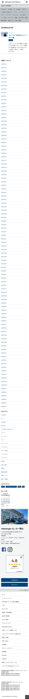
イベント (16, 12)
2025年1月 (3, 117)
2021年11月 (4, 253)
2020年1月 (3, 331)
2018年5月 (3, 403)
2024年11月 (4, 124)
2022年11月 (4, 210)
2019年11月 (4, 338)
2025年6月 (3, 99)
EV (14, 9)
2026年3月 (3, 67)
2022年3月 (3, 239)
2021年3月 (3, 281)
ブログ (3, 605)
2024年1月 (3, 160)
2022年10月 (4, 214)
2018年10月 (4, 385)
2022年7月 (3, 224)
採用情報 (4, 651)
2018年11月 (4, 381)
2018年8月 (3, 392)
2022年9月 (3, 217)
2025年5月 (3, 103)
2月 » (7, 506)
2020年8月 (3, 306)
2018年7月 (3, 395)
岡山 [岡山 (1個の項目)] (19, 486)
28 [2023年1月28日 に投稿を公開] (8, 503)
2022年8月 (3, 221)
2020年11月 (4, 296)
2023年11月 (4, 167)
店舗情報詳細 (14, 580)
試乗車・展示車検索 (7, 612)
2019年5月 (3, 360)
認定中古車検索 (6, 616)
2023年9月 (3, 174)
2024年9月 (3, 132)
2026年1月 (3, 74)
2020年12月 (4, 292)
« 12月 (2, 506)
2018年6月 (3, 399)
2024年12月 (4, 121)
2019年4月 (3, 363)
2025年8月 (3, 92)
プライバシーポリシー (7, 648)
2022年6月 (3, 228)
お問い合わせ (14, 584)
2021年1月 (3, 288)
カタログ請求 (5, 619)
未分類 (15, 17)
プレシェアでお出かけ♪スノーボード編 (18, 36)
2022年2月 (3, 242)
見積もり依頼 (5, 637)
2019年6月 (3, 356)
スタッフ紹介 (22, 14)
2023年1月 (3, 203)
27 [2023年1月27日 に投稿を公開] (6, 503)
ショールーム (15, 14)
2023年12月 (4, 164)
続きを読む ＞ (12, 51)
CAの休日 (10, 9)
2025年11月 (4, 82)
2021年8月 (3, 263)
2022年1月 (3, 246)
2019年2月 (3, 370)
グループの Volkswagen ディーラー (10, 666)
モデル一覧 (4, 609)
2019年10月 (4, 342)
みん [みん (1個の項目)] (3, 486)
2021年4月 (3, 278)
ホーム (3, 594)
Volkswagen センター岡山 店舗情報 (10, 601)
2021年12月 (4, 249)
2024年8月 (3, 135)
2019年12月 (4, 335)
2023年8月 (3, 178)
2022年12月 (4, 206)
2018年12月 (4, 378)
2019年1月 (3, 374)
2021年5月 (3, 274)
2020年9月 (3, 303)
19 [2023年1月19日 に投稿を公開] (5, 501)
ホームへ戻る (24, 590)
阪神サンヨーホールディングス (9, 662)
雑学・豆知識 (18, 20)
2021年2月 (3, 285)
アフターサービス (6, 623)
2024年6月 (3, 142)
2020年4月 (3, 321)
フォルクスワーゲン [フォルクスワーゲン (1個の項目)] (11, 486)
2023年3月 (3, 196)
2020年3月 (3, 324)
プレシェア (10, 17)
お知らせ (24, 9)
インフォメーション (7, 598)
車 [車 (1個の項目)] (23, 486)
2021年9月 (3, 260)
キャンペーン (22, 12)
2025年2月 (3, 114)
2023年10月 (4, 171)
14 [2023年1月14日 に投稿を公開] (8, 500)
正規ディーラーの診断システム (9, 630)
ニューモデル (4, 17)
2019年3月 (3, 367)
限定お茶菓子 (4, 20)
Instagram (18, 9)
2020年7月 (3, 310)
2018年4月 (3, 406)
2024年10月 (4, 128)
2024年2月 (3, 156)
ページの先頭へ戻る (27, 697)
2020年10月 (4, 299)
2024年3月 (3, 153)
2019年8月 (3, 349)
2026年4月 (3, 64)
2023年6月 (3, 185)
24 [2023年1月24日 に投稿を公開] (3, 503)
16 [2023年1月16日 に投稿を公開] (1, 501)
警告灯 (26, 17)
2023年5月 (3, 189)
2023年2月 (3, 199)
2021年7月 (3, 267)
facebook (4, 655)
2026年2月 (3, 71)
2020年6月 (3, 313)
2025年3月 (3, 110)
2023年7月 (3, 181)
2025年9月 (3, 89)
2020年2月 (3, 328)
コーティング (8, 14)
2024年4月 (3, 149)
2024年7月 (3, 139)
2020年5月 (3, 317)
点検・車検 (21, 17)
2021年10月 (4, 256)
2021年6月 (3, 271)
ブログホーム (4, 9)
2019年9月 (3, 346)
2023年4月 (3, 192)
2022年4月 (3, 235)
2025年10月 (4, 85)
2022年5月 (3, 231)
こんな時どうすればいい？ (6, 12)
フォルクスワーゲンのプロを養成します (11, 634)
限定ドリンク (11, 20)
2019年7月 (3, 353)
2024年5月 (3, 146)
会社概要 (4, 644)
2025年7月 (3, 96)
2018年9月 (3, 388)
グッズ (2, 14)
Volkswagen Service (7, 626)
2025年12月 (4, 78)
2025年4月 (3, 107)
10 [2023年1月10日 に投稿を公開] (3, 500)
